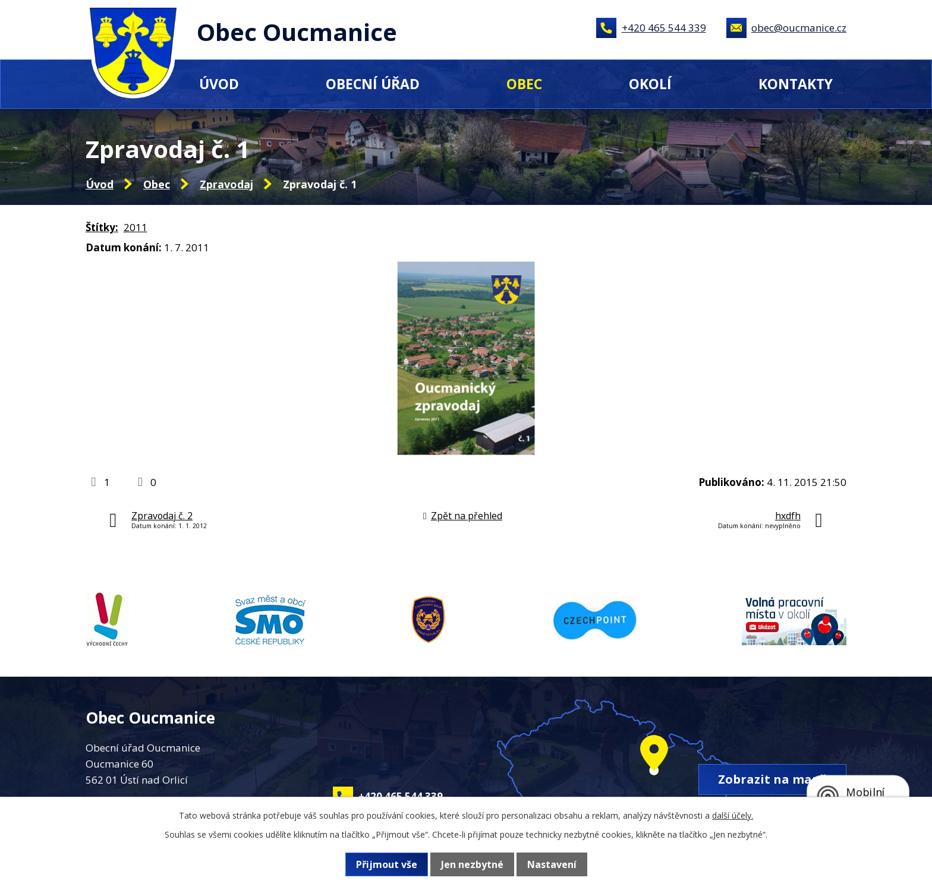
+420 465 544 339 (664, 27)
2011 (135, 227)
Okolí (650, 83)
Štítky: (102, 227)
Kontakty (795, 83)
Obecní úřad (373, 83)
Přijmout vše (386, 864)
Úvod (219, 83)
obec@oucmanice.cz (798, 27)
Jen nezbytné (472, 864)
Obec (524, 83)
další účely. (732, 815)
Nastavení (552, 864)
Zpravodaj (226, 184)
